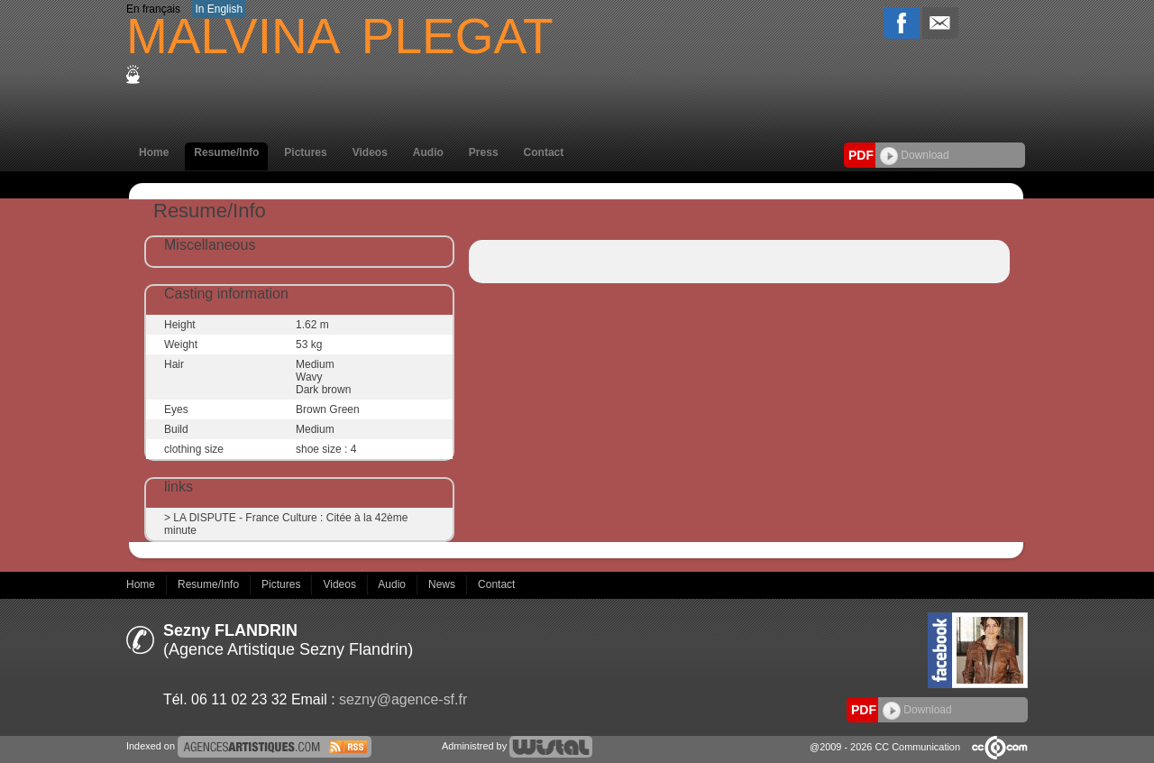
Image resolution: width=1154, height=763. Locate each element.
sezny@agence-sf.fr (403, 699)
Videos (370, 152)
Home (154, 152)
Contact (544, 152)
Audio (428, 152)
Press (484, 152)
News (443, 584)
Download (914, 155)
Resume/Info (226, 152)
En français (153, 9)
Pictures (305, 152)
